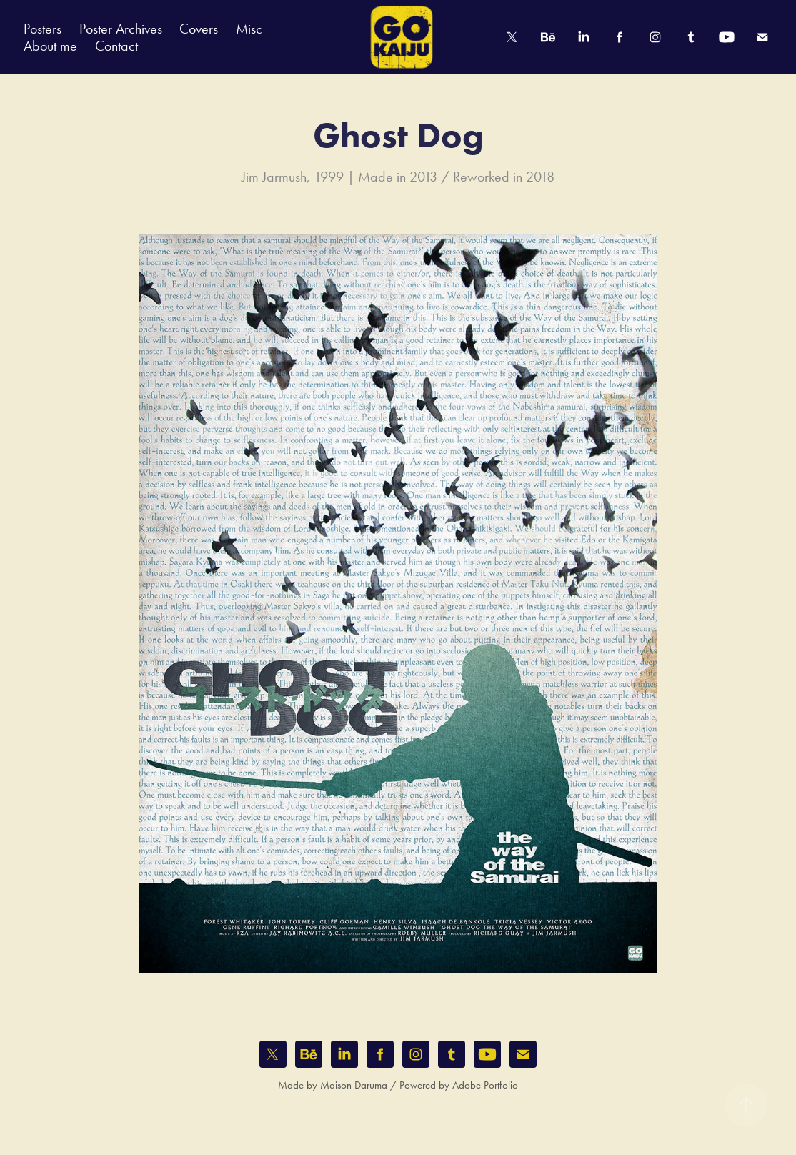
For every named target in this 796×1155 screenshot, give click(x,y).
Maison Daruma (353, 1085)
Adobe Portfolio (485, 1085)
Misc (249, 28)
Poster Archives (120, 28)
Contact (116, 45)
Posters (42, 28)
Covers (198, 28)
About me (50, 45)
